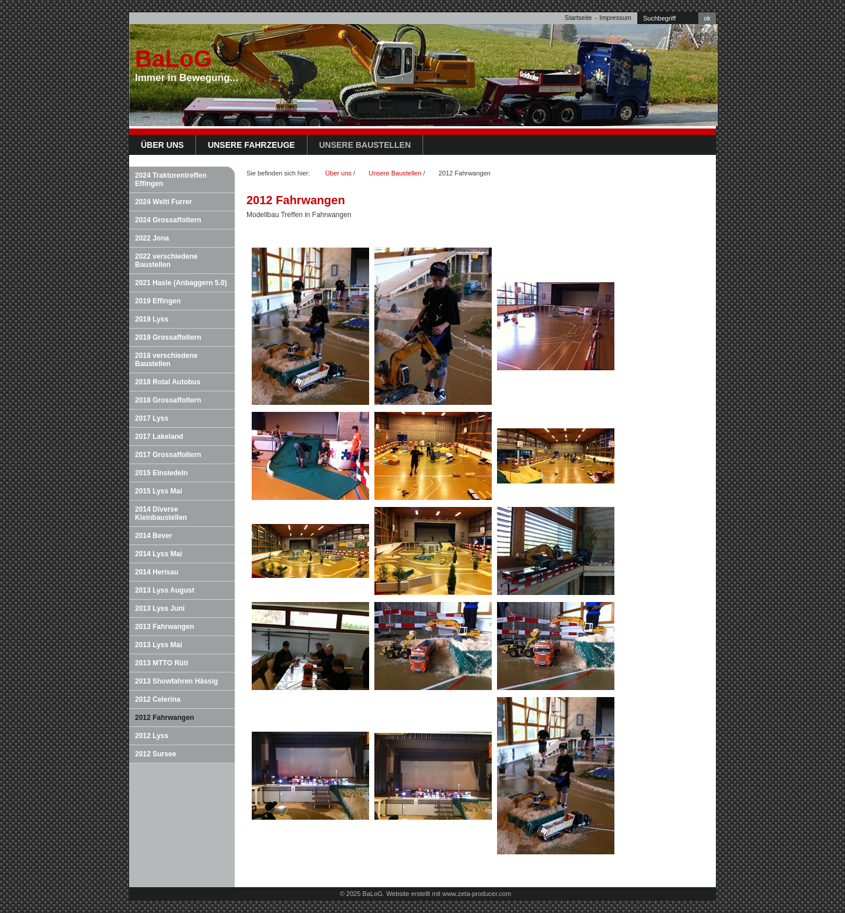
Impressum (615, 17)
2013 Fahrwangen (164, 627)
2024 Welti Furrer (163, 202)
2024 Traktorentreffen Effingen (171, 179)
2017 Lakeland (159, 436)
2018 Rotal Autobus (168, 382)
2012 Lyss (151, 736)
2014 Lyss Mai (158, 554)
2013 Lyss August (164, 590)
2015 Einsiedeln (161, 473)
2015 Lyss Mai (158, 491)
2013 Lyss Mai (158, 645)
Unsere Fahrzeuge (251, 145)
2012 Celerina (157, 699)
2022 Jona (152, 238)
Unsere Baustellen (365, 145)
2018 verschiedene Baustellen (166, 359)
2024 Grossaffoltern (168, 220)
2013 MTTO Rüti (161, 663)
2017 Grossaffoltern (168, 455)
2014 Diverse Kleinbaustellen (161, 513)
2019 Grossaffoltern (168, 337)
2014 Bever (153, 536)
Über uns (162, 145)
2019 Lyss (151, 319)
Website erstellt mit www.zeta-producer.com (448, 893)
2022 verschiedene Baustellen (166, 260)
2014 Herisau (156, 572)
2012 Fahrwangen (164, 718)
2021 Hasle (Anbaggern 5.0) (181, 283)
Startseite (578, 17)
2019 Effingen (158, 301)
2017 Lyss (151, 418)
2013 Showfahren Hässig (176, 681)
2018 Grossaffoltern (168, 400)
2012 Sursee (155, 754)
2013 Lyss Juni (160, 608)
